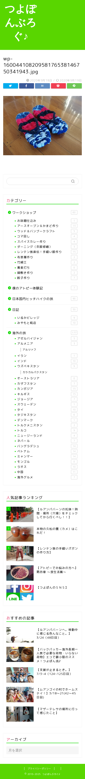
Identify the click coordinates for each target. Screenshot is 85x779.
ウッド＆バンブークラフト (47, 231)
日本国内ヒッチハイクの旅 (44, 298)
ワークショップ (44, 212)
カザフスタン (47, 384)
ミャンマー (47, 456)
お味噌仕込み (47, 221)
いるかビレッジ (47, 318)
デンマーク (47, 420)
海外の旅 (44, 333)
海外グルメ (47, 477)
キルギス (47, 394)
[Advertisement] (63, 24)
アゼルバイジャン (47, 338)
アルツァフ (29, 349)
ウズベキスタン (47, 366)
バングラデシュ (47, 446)
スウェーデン (47, 404)
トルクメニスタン (47, 425)
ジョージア (47, 399)
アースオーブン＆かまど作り (47, 226)
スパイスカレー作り (47, 241)
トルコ (47, 430)
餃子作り (47, 278)
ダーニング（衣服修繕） (47, 247)
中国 (47, 472)
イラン (47, 356)
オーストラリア (47, 378)
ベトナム (47, 451)
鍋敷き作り (47, 273)
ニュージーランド (47, 436)
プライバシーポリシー (39, 768)
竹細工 (47, 262)
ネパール (47, 441)
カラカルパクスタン (35, 372)
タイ (47, 410)
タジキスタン (47, 415)
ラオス (47, 467)
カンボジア (47, 389)
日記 (44, 309)
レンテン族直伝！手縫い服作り (47, 252)
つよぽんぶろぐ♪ (21, 22)
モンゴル (47, 462)
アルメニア (47, 343)
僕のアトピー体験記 (44, 288)
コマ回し (47, 236)
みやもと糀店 (47, 323)
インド (47, 361)
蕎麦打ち (47, 267)
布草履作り (47, 257)
